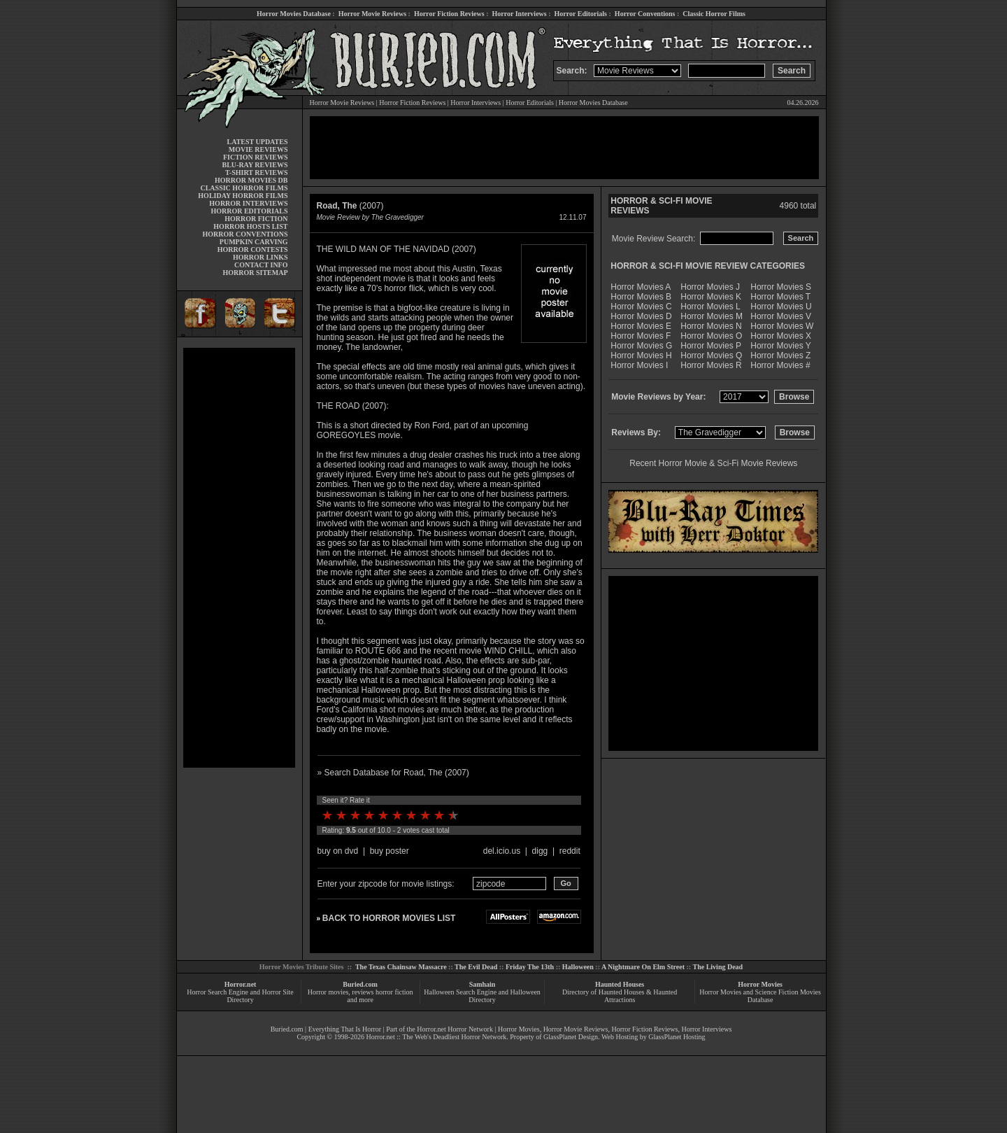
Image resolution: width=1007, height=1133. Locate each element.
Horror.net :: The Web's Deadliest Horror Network (436, 1037)
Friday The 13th (530, 967)
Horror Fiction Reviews (449, 13)
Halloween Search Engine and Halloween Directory (482, 996)
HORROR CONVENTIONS (245, 234)
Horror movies (328, 992)
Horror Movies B (640, 297)
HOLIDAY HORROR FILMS (242, 195)
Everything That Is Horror (345, 1029)
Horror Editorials (581, 13)
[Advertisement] (239, 558)
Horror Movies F (640, 336)
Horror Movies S (780, 287)
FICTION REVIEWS (255, 157)
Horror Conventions (645, 13)
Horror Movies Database (294, 13)
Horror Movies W (781, 326)
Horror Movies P (710, 346)
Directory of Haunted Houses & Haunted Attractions (619, 996)
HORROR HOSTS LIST (250, 226)
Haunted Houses (619, 984)
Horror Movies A (640, 287)
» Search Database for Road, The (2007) (393, 772)
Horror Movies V (780, 316)
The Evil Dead (476, 967)
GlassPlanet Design (570, 1037)
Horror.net (240, 984)
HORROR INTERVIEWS (248, 203)
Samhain (482, 984)
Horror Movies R (710, 365)
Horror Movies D (640, 316)
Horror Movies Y (780, 346)
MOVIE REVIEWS (258, 149)
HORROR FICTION (255, 219)
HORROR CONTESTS (252, 249)
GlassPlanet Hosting (676, 1037)
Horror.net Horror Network (455, 1029)
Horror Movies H (640, 355)
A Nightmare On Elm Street (643, 967)
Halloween (578, 967)
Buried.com (360, 984)
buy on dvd (338, 851)
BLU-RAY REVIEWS (254, 165)
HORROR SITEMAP (254, 272)
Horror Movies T (780, 297)
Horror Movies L (710, 306)
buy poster (389, 851)
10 (453, 815)
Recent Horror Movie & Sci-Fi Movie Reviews (713, 463)
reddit (569, 851)
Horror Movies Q (711, 355)
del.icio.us (501, 851)
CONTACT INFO (261, 265)
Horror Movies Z (780, 355)
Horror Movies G (641, 346)
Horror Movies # (780, 365)
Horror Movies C (640, 306)
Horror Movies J (710, 287)
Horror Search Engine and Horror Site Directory (240, 996)
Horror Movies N (710, 326)
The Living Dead (718, 967)
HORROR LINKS (260, 257)
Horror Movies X (780, 336)
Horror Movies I (639, 365)
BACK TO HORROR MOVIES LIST (388, 918)
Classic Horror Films (714, 13)
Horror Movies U (780, 306)
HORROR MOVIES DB (251, 180)
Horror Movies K (710, 297)
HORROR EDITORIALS (248, 211)
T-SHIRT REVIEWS (256, 172)
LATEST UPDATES (257, 142)
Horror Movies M (711, 316)
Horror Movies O (711, 336)
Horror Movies (760, 984)
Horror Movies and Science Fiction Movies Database (760, 996)
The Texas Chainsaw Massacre (401, 967)
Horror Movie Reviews (372, 13)
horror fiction (394, 992)
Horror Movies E (640, 326)
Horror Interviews (519, 13)
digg (540, 851)
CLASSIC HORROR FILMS (243, 188)
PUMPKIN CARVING (254, 242)
